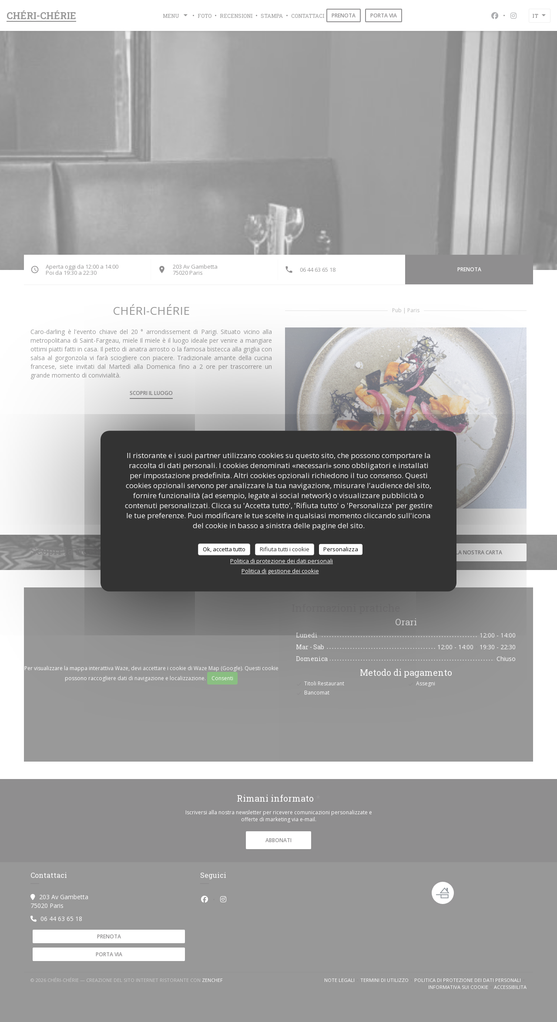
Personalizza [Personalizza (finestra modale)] (340, 549)
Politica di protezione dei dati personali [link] (281, 561)
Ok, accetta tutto (224, 549)
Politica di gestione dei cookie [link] (280, 571)
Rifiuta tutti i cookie (284, 549)
